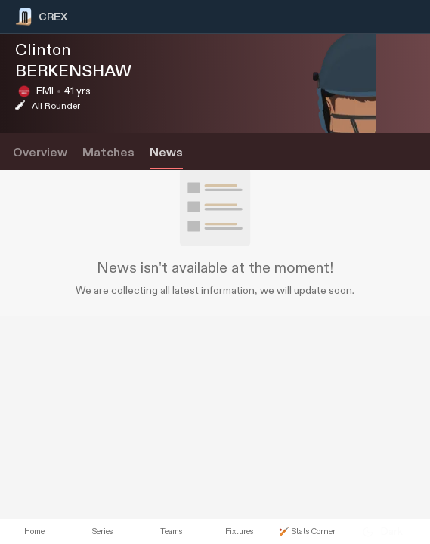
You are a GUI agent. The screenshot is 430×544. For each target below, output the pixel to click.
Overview (40, 153)
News (166, 153)
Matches (108, 153)
